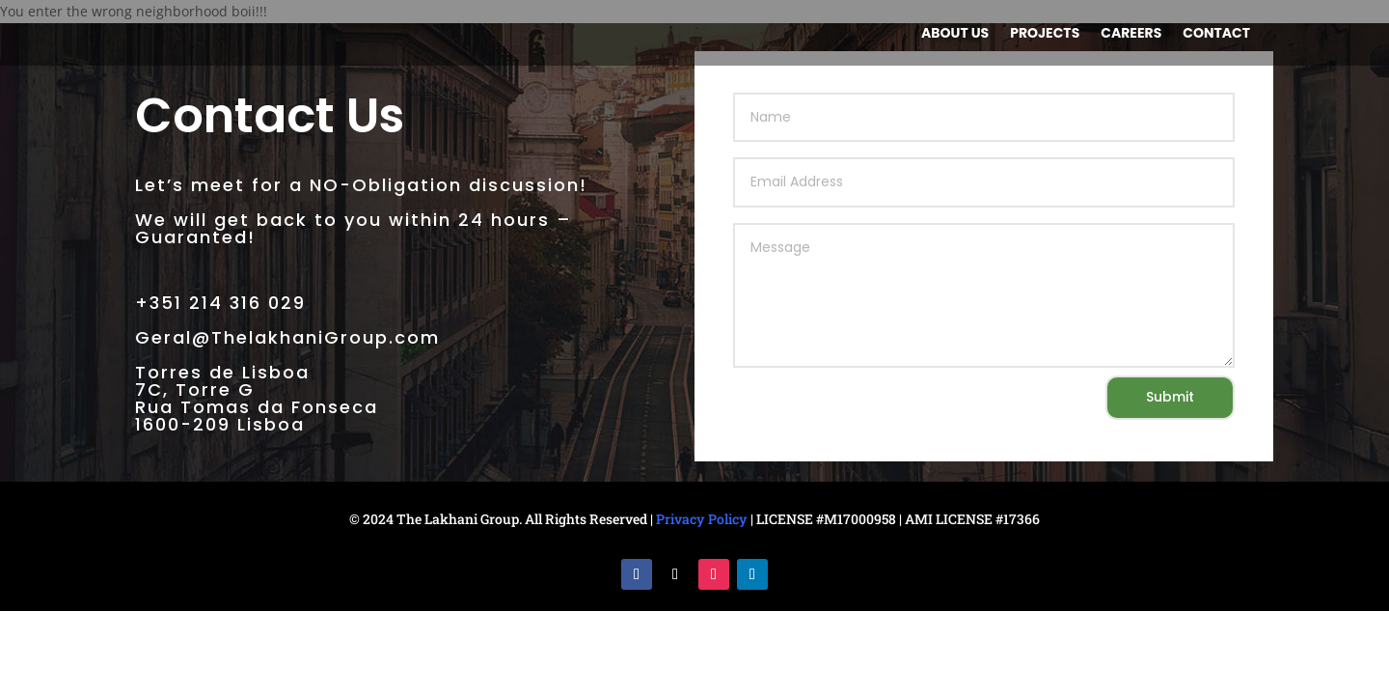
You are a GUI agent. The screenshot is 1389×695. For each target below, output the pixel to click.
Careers (1131, 34)
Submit (1170, 396)
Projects (1044, 34)
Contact (1216, 34)
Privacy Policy (702, 519)
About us (955, 34)
